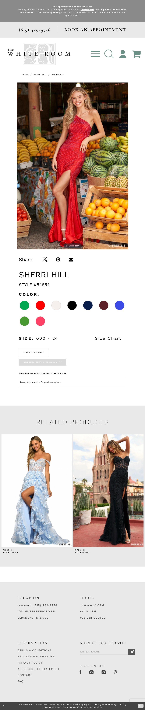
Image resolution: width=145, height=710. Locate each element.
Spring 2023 (58, 74)
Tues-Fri (86, 605)
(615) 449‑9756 (45, 605)
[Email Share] (71, 259)
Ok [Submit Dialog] (140, 706)
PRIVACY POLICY (30, 662)
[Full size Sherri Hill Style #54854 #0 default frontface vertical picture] (72, 166)
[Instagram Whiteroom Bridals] (109, 673)
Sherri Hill (40, 74)
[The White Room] (39, 54)
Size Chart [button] (108, 338)
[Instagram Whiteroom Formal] (94, 673)
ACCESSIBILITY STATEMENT (38, 668)
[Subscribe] (131, 652)
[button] (109, 54)
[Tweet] (44, 260)
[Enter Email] (107, 651)
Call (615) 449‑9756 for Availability (43, 362)
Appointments (91, 9)
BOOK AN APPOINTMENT (95, 30)
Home (25, 74)
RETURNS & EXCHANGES (36, 656)
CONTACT (24, 675)
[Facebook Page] (81, 673)
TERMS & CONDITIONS (34, 650)
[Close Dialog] (3, 706)
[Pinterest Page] (122, 673)
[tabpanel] (72, 166)
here (100, 707)
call (27, 382)
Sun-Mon (86, 618)
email (35, 382)
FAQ (20, 681)
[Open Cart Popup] (136, 54)
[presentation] (36, 490)
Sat (82, 612)
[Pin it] (58, 259)
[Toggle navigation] (95, 54)
